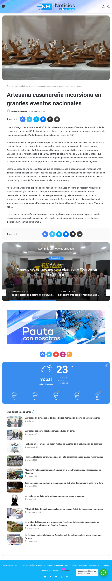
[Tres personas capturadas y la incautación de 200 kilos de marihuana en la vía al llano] (15, 487)
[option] (56, 272)
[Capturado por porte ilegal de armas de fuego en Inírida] (15, 435)
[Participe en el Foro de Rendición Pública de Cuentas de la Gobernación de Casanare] (15, 448)
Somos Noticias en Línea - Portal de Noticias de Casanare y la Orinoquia (77, 565)
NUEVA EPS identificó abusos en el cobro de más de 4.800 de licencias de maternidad (64, 509)
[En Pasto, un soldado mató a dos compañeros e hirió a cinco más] (15, 500)
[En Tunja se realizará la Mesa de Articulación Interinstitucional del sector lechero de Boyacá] (15, 539)
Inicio (10, 86)
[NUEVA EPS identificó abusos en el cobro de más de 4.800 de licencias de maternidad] (15, 513)
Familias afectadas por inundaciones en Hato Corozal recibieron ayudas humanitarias (64, 457)
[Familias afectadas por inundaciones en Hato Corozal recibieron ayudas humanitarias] (15, 461)
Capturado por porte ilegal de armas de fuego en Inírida (50, 431)
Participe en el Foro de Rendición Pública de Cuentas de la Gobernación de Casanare (63, 444)
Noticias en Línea (19, 111)
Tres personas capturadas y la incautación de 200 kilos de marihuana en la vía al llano (64, 483)
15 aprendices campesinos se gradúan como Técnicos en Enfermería (56, 272)
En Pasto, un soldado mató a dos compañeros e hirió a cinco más (54, 496)
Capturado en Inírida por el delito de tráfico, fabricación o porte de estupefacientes (62, 418)
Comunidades (21, 86)
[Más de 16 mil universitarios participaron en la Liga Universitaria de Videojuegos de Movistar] (15, 474)
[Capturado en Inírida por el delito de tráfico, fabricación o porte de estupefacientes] (15, 422)
